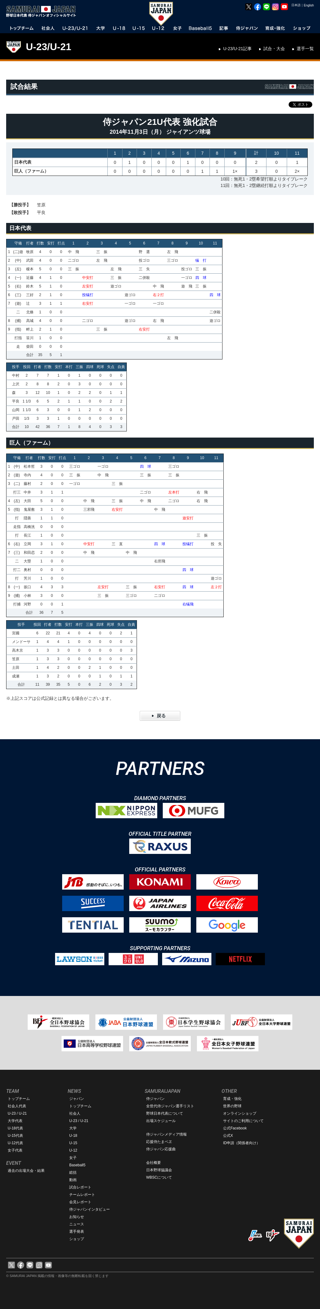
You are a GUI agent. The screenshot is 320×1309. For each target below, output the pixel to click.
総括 (73, 1172)
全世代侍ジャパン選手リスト (170, 1106)
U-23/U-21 (48, 46)
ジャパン (76, 1099)
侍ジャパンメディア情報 (166, 1134)
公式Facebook (235, 1128)
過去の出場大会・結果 (26, 1170)
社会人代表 (17, 1106)
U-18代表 (15, 1128)
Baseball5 (77, 1165)
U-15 (73, 1143)
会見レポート (80, 1202)
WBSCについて (159, 1177)
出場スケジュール (161, 1121)
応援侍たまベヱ (159, 1142)
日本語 (296, 5)
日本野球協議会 (159, 1170)
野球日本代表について (164, 1113)
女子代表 (15, 1150)
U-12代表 (15, 1143)
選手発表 (76, 1231)
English (309, 5)
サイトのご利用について (243, 1121)
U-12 (73, 1150)
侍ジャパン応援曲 (161, 1149)
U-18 (73, 1135)
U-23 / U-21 (17, 1113)
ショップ (76, 1239)
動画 (73, 1180)
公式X (228, 1135)
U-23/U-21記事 (237, 48)
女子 (73, 1158)
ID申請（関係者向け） (241, 1143)
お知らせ (76, 1217)
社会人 (74, 1113)
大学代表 (15, 1121)
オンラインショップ (239, 1113)
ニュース (76, 1224)
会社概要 (153, 1162)
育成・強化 (232, 1099)
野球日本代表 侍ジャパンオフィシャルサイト (43, 11)
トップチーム (19, 1099)
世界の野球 (232, 1106)
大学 (73, 1128)
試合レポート (80, 1187)
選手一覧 (305, 48)
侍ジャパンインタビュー (89, 1209)
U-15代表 (15, 1135)
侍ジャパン (155, 1099)
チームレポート (82, 1194)
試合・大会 (274, 48)
